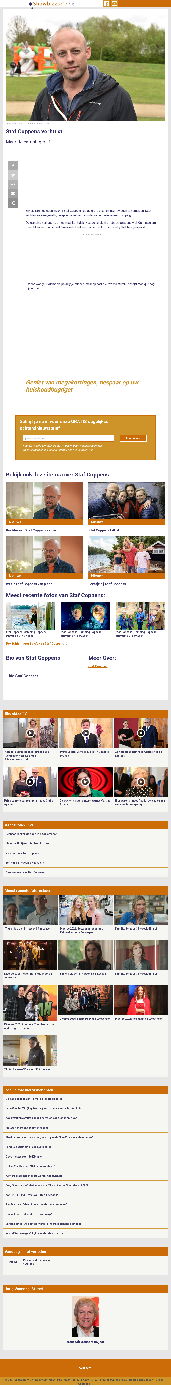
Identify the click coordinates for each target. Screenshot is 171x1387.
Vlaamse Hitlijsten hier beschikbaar (27, 843)
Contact (84, 1368)
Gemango (84, 1383)
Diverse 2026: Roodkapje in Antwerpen (138, 1018)
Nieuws (15, 522)
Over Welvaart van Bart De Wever (26, 872)
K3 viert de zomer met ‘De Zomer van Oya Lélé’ (34, 1175)
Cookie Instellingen (141, 1379)
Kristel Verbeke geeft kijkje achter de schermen (35, 1233)
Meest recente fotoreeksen (28, 890)
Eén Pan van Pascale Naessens (25, 862)
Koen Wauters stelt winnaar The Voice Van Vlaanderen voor (42, 1118)
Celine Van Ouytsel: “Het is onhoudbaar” (30, 1166)
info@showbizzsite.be (113, 1379)
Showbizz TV (16, 713)
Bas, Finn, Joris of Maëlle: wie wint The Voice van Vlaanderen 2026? (47, 1185)
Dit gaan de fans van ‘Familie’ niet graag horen (34, 1098)
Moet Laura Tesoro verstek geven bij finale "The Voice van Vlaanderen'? (50, 1137)
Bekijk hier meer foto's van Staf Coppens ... (36, 643)
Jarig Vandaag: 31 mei (24, 1289)
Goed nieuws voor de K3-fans (24, 1156)
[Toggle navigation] (162, 4)
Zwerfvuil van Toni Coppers (22, 853)
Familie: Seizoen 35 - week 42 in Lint (137, 928)
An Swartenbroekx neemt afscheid (27, 1127)
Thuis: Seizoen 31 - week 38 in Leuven (83, 973)
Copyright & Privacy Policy (80, 1379)
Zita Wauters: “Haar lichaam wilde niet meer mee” (36, 1204)
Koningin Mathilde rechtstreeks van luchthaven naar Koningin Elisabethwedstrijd (27, 755)
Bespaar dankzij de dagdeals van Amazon (31, 833)
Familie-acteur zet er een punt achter (28, 1146)
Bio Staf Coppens (24, 676)
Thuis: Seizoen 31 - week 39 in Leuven (28, 928)
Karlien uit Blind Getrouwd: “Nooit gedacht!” (33, 1194)
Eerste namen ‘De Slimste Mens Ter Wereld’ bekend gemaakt (43, 1223)
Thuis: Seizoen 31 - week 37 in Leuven (27, 1069)
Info (59, 1379)
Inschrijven (133, 438)
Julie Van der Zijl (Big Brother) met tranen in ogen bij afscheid (43, 1108)
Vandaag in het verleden (25, 1251)
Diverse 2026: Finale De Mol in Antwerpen (85, 1018)
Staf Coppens (98, 666)
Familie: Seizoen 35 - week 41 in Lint (137, 973)
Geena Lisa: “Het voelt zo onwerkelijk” (29, 1214)
